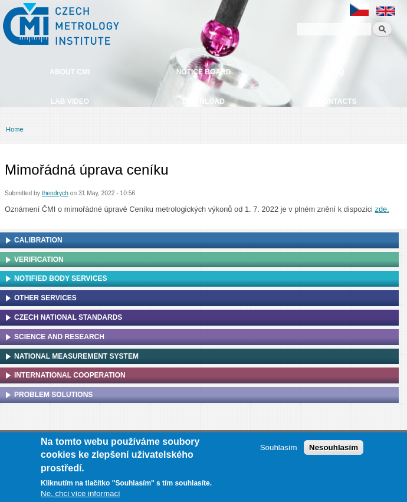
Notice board (203, 72)
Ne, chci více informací (80, 496)
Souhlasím (278, 450)
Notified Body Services (60, 278)
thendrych (55, 193)
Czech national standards (68, 317)
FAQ (337, 72)
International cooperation (70, 375)
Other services (45, 298)
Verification (39, 259)
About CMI (70, 72)
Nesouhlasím (333, 450)
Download (203, 101)
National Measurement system (76, 356)
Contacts (337, 101)
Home (15, 129)
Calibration (38, 240)
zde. (382, 209)
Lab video (70, 101)
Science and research (59, 337)
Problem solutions (53, 395)
